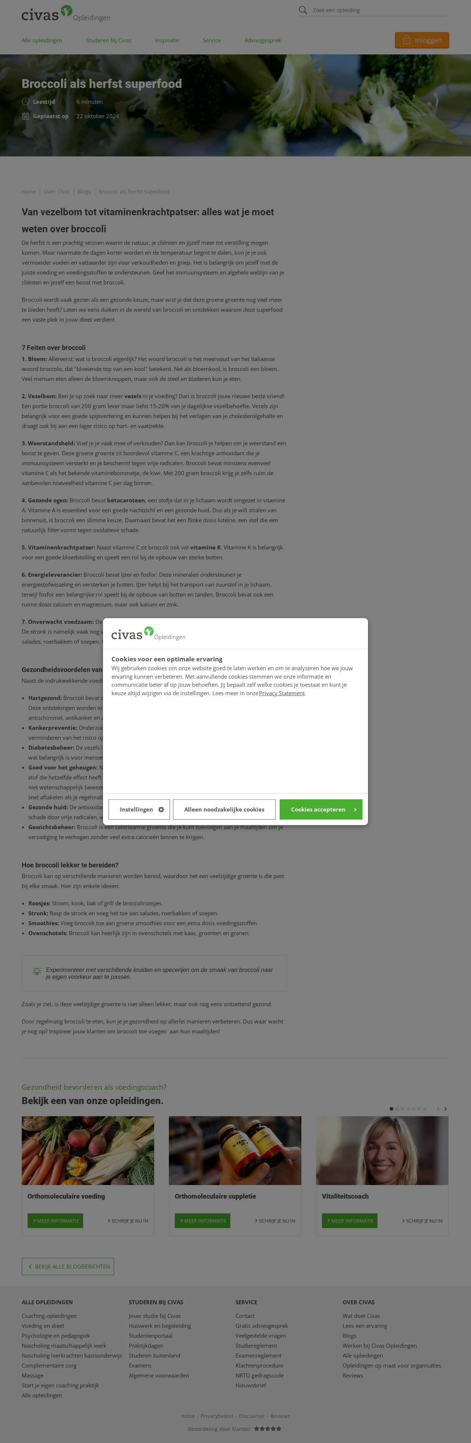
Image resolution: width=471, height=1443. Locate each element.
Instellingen (142, 809)
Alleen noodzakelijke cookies (224, 809)
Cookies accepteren (324, 809)
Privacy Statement (282, 692)
